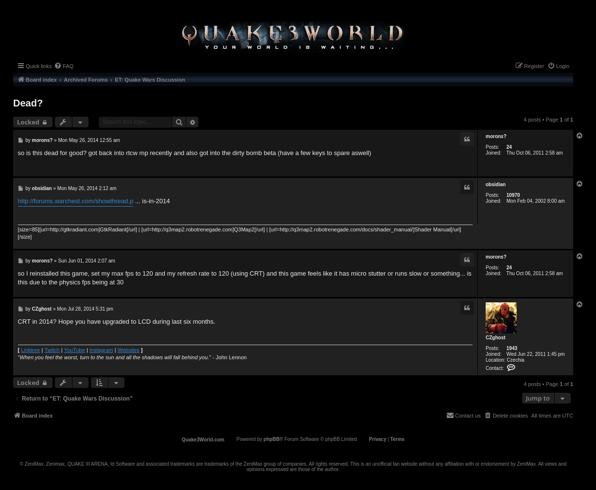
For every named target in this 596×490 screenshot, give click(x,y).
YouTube (74, 350)
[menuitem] (63, 66)
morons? (496, 136)
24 (509, 147)
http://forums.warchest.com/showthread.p (76, 201)
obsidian (496, 184)
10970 (513, 195)
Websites (129, 350)
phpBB (271, 439)
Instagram (101, 350)
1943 (512, 348)
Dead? (28, 103)
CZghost (496, 337)
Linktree (30, 350)
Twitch (51, 350)
